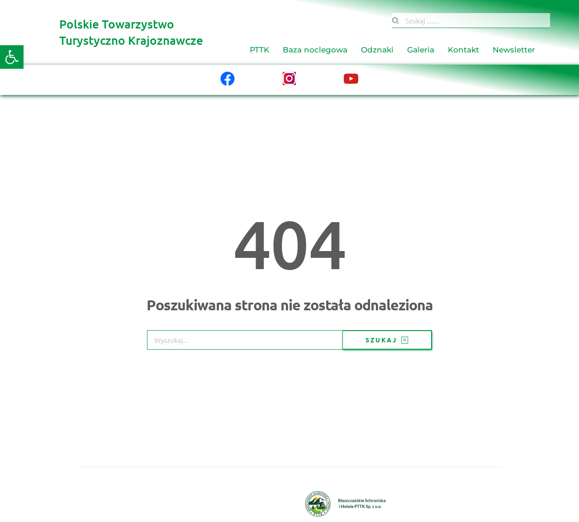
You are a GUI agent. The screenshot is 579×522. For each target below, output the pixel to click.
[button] (12, 57)
